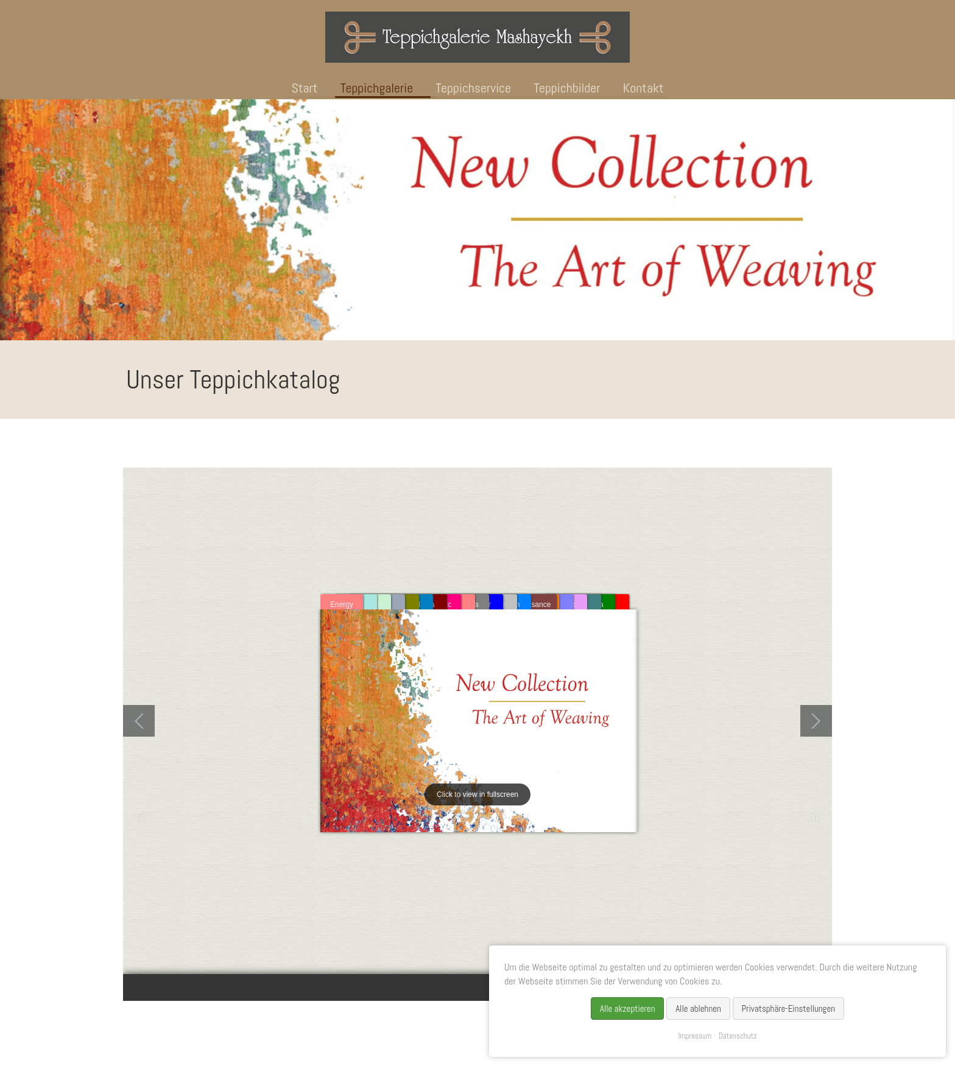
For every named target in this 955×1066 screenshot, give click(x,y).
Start (304, 87)
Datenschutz (738, 1036)
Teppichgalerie (377, 87)
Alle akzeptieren (627, 1008)
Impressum (694, 1036)
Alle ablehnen (698, 1008)
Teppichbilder (567, 87)
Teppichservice (473, 87)
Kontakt (643, 87)
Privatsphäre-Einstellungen (789, 1008)
